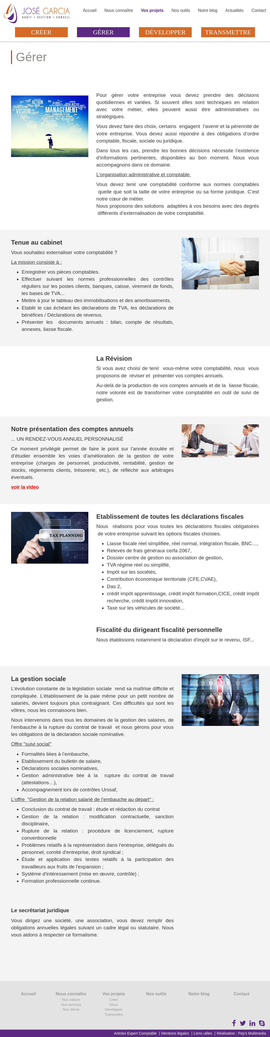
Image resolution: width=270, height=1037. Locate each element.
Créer (41, 32)
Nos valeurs (71, 1000)
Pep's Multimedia (252, 1033)
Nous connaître (118, 10)
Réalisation (226, 1033)
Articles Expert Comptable (135, 1033)
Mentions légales (175, 1033)
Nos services (71, 1005)
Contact (259, 10)
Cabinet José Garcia (37, 13)
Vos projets (152, 10)
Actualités (234, 10)
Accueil (90, 10)
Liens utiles (203, 1033)
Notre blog (208, 10)
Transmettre (228, 32)
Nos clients (71, 1009)
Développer (165, 32)
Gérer (103, 32)
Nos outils (180, 10)
